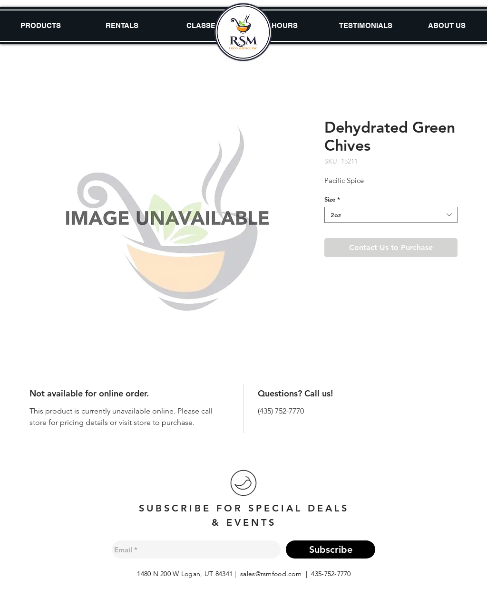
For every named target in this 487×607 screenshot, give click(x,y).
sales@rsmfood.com (271, 573)
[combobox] (391, 215)
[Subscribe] (330, 549)
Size (332, 199)
